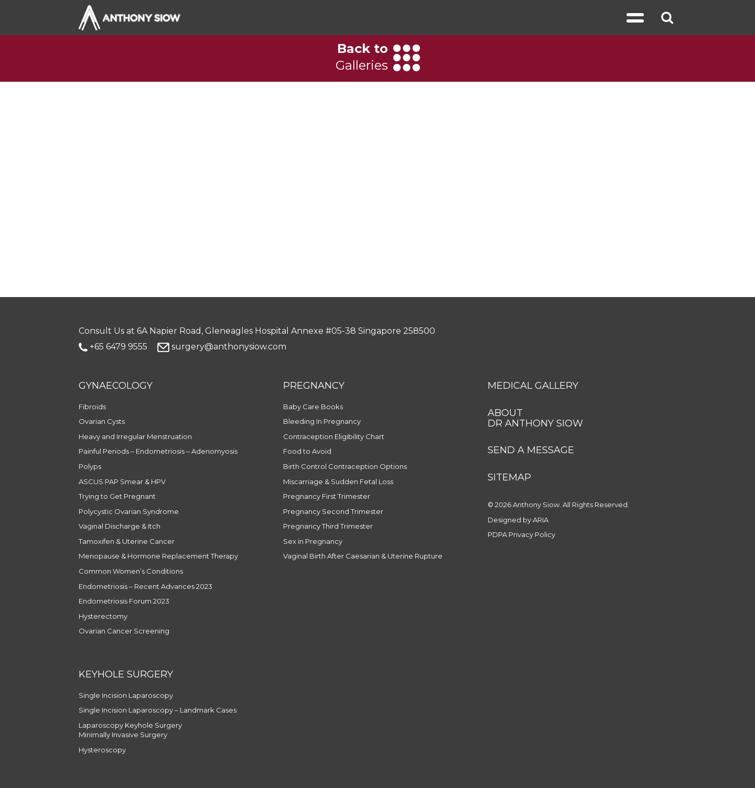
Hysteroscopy (102, 750)
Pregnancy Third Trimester (328, 526)
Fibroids (92, 406)
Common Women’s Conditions (131, 571)
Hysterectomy (103, 616)
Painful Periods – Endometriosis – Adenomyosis (158, 451)
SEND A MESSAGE (531, 450)
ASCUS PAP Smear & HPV (122, 481)
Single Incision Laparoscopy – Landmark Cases (157, 710)
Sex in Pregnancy (312, 541)
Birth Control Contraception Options (345, 466)
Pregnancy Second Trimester (333, 511)
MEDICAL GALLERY (533, 385)
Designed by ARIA (518, 520)
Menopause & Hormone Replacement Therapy (158, 556)
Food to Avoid (307, 451)
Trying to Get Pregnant (117, 496)
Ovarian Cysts (102, 421)
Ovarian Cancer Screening (124, 631)
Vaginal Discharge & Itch (119, 526)
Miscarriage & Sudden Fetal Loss (338, 481)
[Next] (674, 58)
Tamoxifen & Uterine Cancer (127, 541)
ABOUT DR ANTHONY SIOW (535, 418)
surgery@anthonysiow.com (221, 347)
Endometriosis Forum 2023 (124, 601)
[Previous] (80, 58)
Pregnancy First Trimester (326, 496)
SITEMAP (509, 477)
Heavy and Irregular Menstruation (135, 436)
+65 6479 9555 (113, 347)
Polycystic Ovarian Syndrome (129, 511)
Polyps (90, 466)
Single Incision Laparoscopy (126, 695)
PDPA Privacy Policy (521, 534)
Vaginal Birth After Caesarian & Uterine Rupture (363, 556)
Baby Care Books (313, 406)
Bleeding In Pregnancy (322, 421)
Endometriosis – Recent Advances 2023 (145, 586)
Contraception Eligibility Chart (333, 436)
